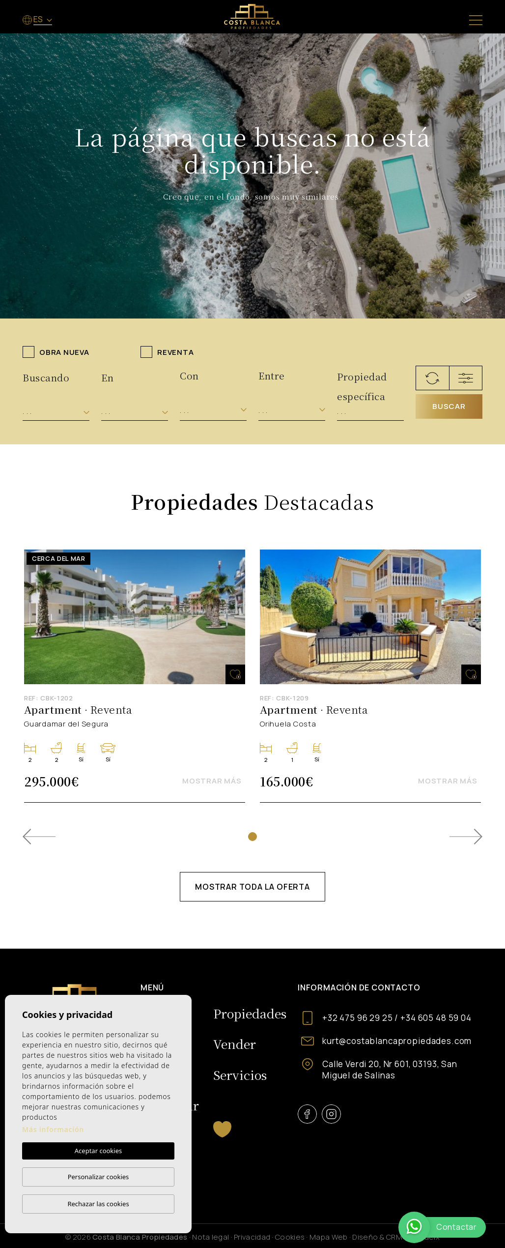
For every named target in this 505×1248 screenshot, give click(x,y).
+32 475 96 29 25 (357, 1017)
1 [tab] (252, 836)
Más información (53, 1129)
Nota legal (210, 1237)
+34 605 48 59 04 (436, 1017)
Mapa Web (328, 1237)
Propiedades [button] (249, 1013)
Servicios (240, 1074)
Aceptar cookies (98, 1150)
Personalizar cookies (98, 1176)
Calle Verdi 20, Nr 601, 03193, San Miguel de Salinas (389, 1069)
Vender (234, 1043)
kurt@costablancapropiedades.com (397, 1040)
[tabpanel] (134, 676)
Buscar (449, 406)
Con (189, 375)
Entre (271, 375)
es (38, 19)
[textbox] (56, 412)
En (107, 377)
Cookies (290, 1237)
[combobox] (56, 411)
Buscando (46, 377)
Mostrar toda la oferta (252, 886)
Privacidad (252, 1237)
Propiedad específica (362, 380)
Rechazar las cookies (98, 1203)
